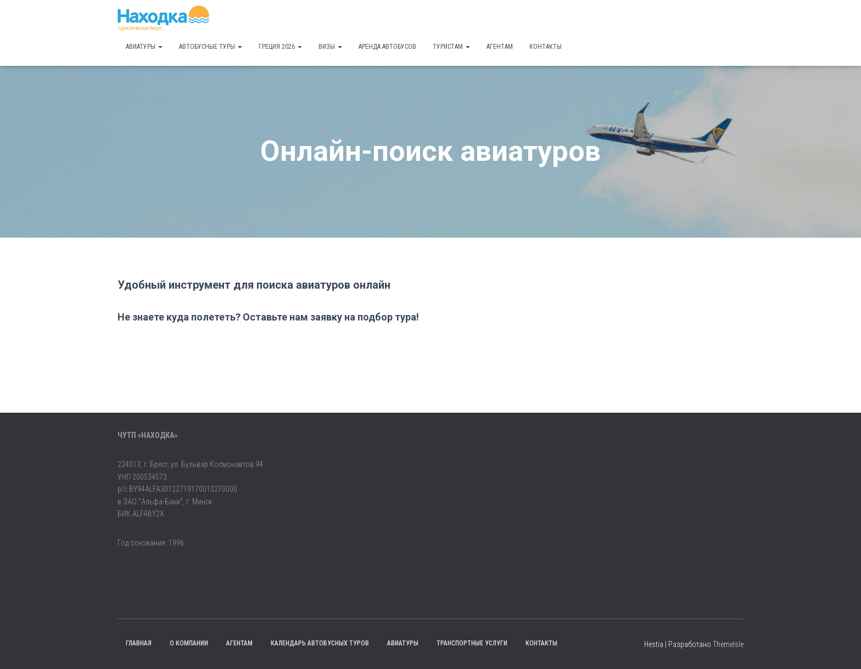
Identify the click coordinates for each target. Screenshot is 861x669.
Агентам (500, 46)
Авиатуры (144, 46)
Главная (139, 643)
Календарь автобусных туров (320, 643)
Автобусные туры (210, 46)
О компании (189, 643)
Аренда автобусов (387, 46)
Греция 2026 (280, 46)
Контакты (545, 46)
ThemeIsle (728, 644)
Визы (330, 46)
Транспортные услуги (472, 643)
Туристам (451, 46)
